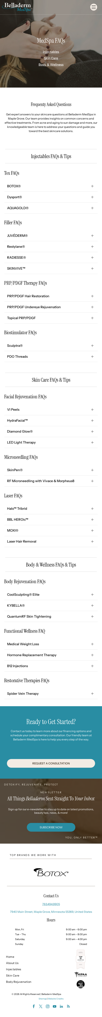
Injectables (51, 52)
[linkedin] (61, 1007)
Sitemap (43, 998)
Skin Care (51, 58)
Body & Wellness (51, 65)
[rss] (68, 1007)
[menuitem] (24, 957)
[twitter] (40, 1007)
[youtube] (54, 1007)
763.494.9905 (51, 904)
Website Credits (56, 998)
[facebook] (33, 1007)
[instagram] (47, 1007)
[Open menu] (93, 7)
